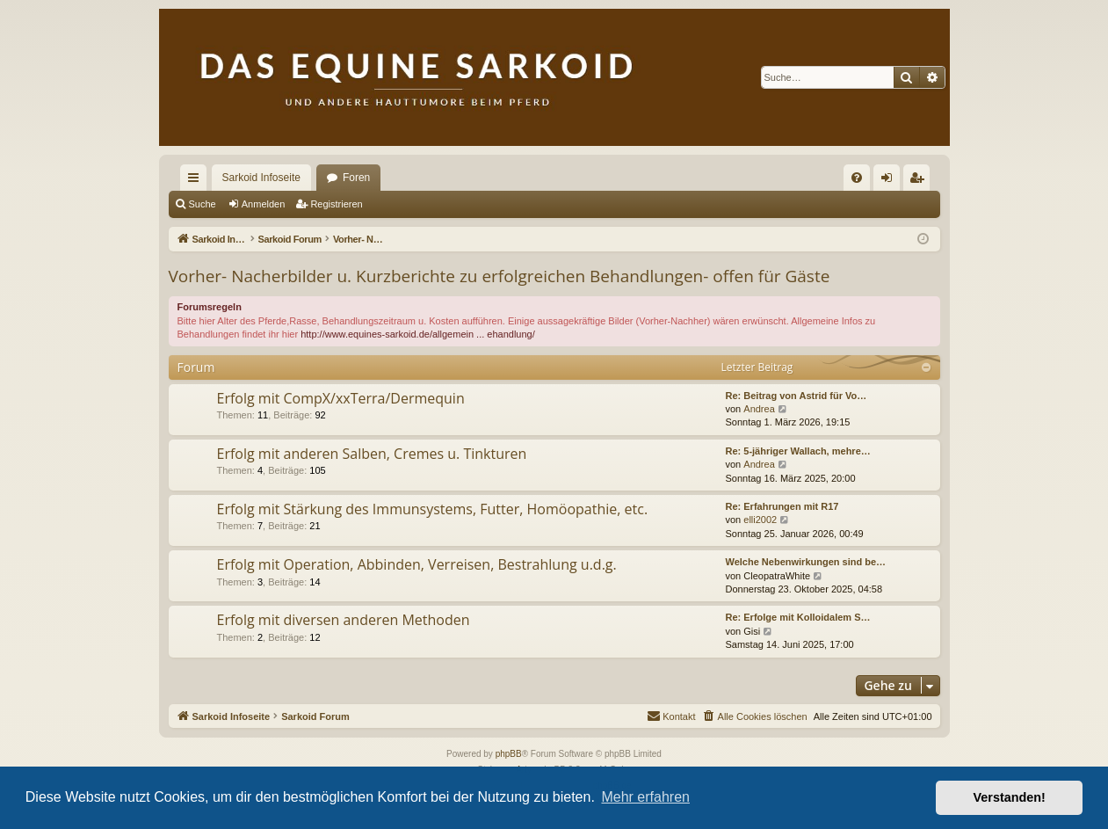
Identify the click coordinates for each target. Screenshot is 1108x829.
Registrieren (336, 204)
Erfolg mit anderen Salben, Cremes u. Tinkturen (372, 453)
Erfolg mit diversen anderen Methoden (343, 619)
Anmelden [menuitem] (889, 181)
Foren (356, 177)
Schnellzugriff (196, 181)
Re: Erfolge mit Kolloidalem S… (798, 617)
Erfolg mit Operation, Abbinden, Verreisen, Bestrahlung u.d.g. (417, 564)
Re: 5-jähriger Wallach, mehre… (798, 451)
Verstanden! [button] (1010, 797)
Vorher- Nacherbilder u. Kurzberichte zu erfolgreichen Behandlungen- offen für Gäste (499, 276)
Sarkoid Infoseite (261, 177)
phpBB (509, 754)
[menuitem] (857, 177)
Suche (202, 204)
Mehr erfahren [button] (645, 796)
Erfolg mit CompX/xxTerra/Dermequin (341, 398)
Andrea (758, 409)
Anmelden (264, 204)
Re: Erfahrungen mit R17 (782, 506)
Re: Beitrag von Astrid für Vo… (796, 395)
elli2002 (760, 519)
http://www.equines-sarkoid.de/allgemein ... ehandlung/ (418, 334)
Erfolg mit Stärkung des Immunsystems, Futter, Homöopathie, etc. (432, 509)
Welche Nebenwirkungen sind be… (806, 561)
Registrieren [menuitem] (919, 181)
